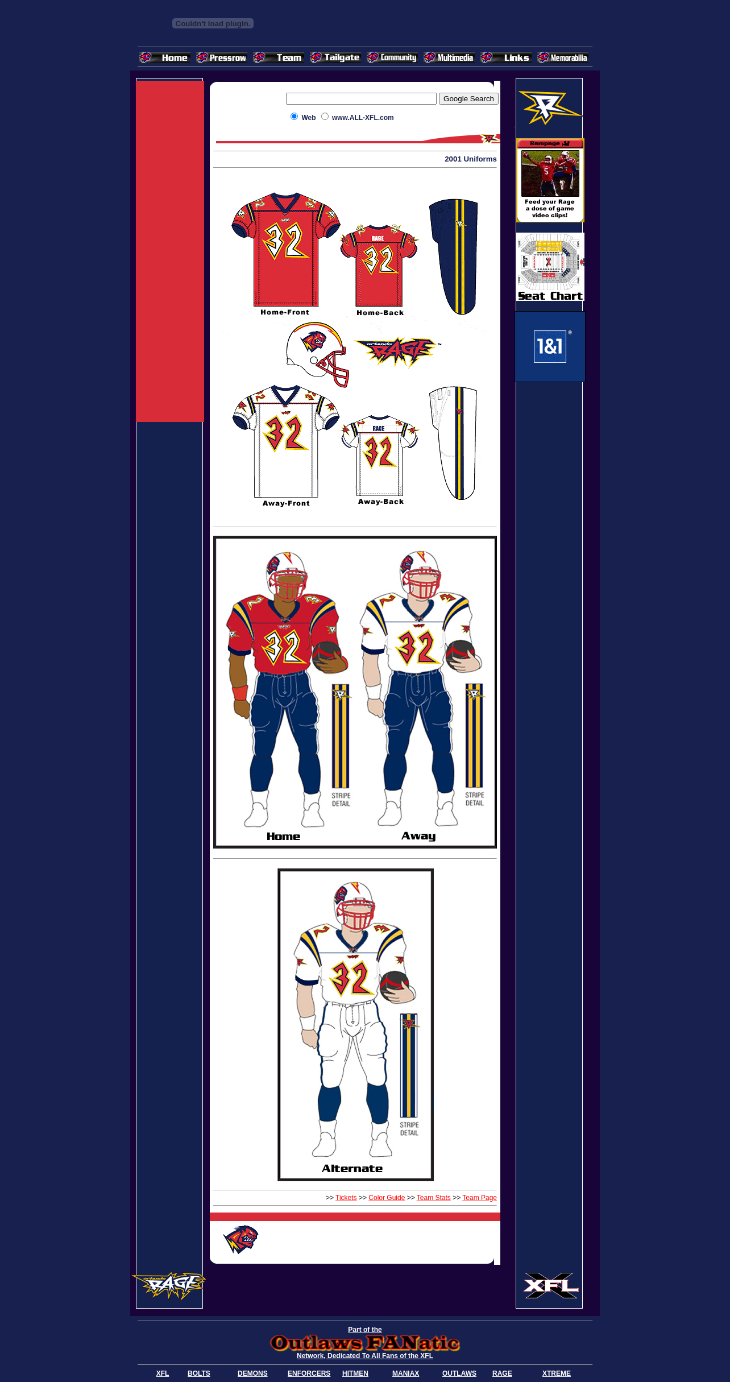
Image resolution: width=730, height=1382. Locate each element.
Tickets (346, 1198)
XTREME (556, 1373)
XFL (162, 1373)
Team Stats (434, 1198)
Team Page (479, 1198)
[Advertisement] (170, 251)
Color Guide (386, 1198)
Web (308, 118)
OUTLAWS (459, 1373)
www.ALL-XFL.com (363, 118)
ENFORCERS (309, 1373)
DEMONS (253, 1373)
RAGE (502, 1373)
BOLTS (199, 1373)
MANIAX (405, 1373)
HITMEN (355, 1373)
